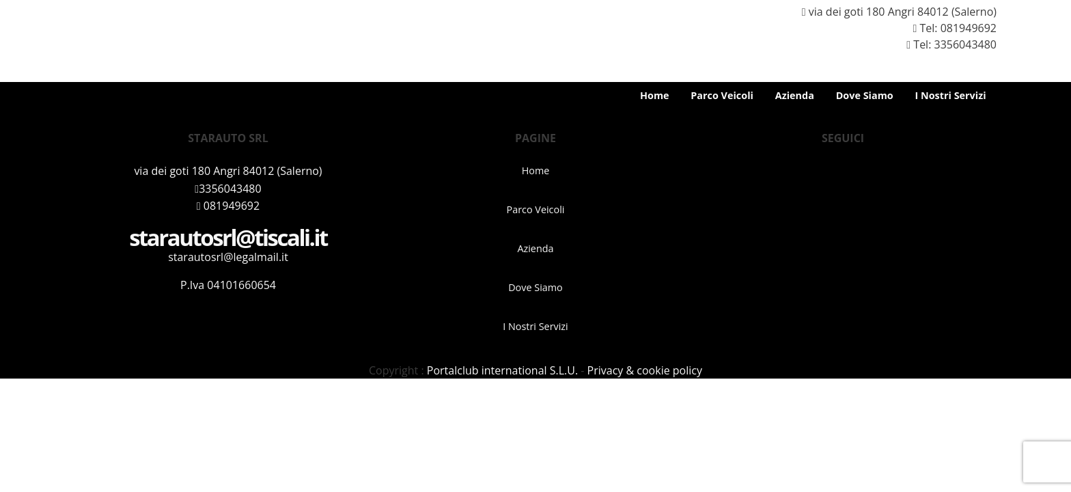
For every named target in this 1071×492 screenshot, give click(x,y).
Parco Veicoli (722, 95)
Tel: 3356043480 (946, 44)
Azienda (794, 95)
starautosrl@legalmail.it (228, 256)
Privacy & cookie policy (644, 370)
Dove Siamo (864, 95)
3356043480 (228, 188)
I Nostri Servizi (950, 95)
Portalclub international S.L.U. (502, 370)
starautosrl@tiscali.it (228, 237)
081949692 (969, 28)
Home (654, 95)
